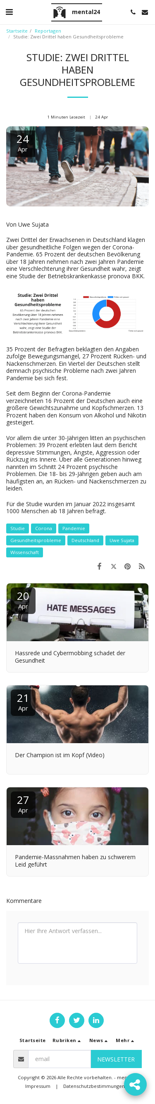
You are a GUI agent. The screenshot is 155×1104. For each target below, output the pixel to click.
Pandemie (73, 528)
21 (23, 701)
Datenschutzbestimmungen (94, 1086)
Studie (17, 528)
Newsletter (116, 1059)
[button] (9, 11)
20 (23, 599)
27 (23, 803)
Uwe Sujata (122, 540)
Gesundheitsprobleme (35, 540)
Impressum (37, 1086)
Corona (43, 528)
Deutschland (85, 540)
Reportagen (48, 31)
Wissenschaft (24, 552)
